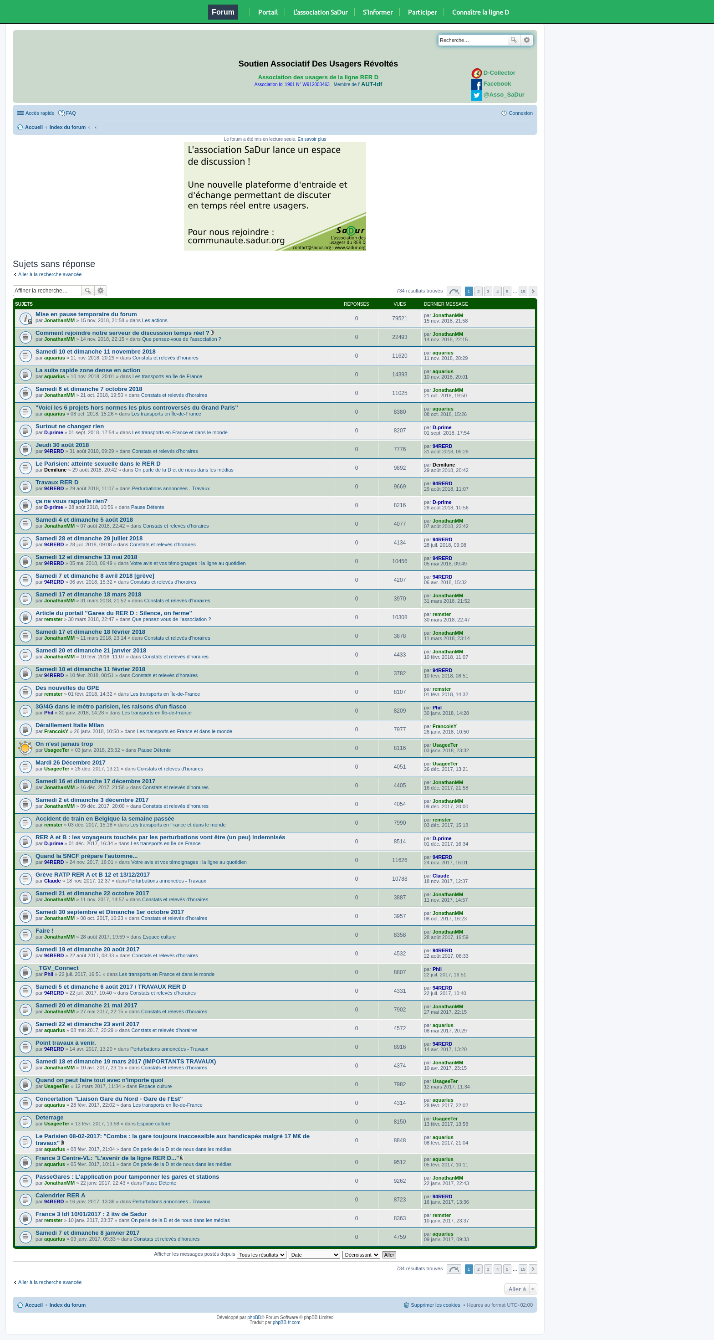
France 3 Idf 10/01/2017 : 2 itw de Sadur (91, 1214)
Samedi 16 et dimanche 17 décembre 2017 (95, 781)
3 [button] (488, 291)
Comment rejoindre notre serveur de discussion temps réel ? (122, 332)
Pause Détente (147, 507)
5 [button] (507, 291)
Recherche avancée (526, 40)
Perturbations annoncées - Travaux (171, 488)
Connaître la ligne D (480, 12)
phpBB (254, 1317)
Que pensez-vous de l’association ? (181, 339)
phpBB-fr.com (287, 1322)
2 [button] (478, 291)
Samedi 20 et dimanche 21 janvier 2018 (91, 650)
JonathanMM (59, 320)
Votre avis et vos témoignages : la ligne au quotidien (188, 563)
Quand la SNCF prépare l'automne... (87, 855)
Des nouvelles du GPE (67, 687)
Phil (48, 712)
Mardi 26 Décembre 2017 (71, 762)
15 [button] (522, 291)
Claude (52, 880)
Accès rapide (40, 113)
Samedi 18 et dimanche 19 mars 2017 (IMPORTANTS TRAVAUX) (126, 1061)
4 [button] (497, 291)
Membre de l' (358, 84)
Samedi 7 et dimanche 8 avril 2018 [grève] (95, 575)
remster (53, 619)
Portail (268, 12)
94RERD (54, 451)
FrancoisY (56, 731)
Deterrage (50, 1117)
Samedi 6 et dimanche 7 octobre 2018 (89, 388)
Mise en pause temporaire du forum (86, 314)
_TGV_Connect (57, 968)
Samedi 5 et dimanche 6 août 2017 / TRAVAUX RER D (111, 986)
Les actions (155, 320)
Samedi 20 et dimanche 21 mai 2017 (87, 1005)
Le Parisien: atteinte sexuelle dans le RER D (98, 463)
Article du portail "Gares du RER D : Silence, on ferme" (114, 613)
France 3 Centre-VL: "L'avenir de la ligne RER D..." (107, 1158)
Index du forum (68, 127)
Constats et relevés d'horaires (166, 357)
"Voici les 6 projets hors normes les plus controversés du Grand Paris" (137, 407)
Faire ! (45, 930)
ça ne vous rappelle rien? (71, 501)
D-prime (53, 432)
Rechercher (513, 40)
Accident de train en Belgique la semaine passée (105, 818)
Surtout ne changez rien (70, 426)
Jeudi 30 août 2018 (62, 445)
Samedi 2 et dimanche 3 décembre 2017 (92, 799)
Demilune (55, 469)
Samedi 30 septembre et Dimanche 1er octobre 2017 (110, 912)
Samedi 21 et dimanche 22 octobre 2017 (92, 893)
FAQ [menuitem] (71, 113)
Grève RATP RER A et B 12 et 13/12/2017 (93, 874)
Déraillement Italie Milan (70, 725)
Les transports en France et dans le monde (180, 432)
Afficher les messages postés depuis (220, 1254)
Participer (422, 12)
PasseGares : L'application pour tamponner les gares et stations (127, 1176)
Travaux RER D (57, 482)
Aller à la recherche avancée (50, 274)
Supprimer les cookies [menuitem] (435, 1305)
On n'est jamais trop (64, 743)
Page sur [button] (454, 291)
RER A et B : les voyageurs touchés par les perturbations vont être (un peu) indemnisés (161, 837)
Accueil (34, 127)
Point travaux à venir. (66, 1042)
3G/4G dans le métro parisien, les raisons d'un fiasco (111, 706)
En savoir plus (311, 139)
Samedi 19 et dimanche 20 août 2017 (88, 949)
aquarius (54, 357)
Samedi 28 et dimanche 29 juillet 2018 (89, 538)
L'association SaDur (320, 12)
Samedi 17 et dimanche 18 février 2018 (90, 631)
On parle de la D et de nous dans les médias (184, 469)
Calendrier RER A (60, 1195)
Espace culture (159, 937)
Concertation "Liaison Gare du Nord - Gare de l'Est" (109, 1098)
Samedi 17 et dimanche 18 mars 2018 (88, 594)
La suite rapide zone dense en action (88, 370)
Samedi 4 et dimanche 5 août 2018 (84, 519)
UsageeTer (56, 750)
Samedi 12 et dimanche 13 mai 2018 (87, 557)
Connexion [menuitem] (521, 113)
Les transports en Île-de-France (167, 376)
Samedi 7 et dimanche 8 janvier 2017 (88, 1232)
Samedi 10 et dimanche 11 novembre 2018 (96, 351)
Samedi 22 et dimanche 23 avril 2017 (87, 1024)
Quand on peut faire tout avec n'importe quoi (99, 1080)
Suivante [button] (533, 291)
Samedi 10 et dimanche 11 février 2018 (90, 669)
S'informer (378, 12)
